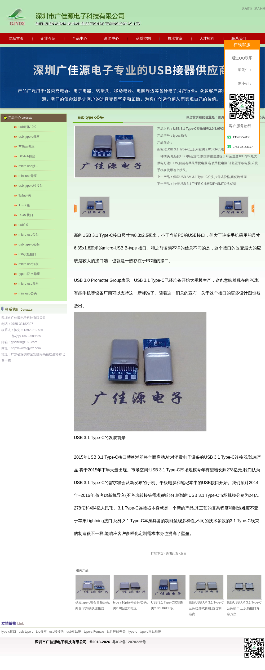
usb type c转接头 (31, 185)
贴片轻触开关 (116, 631)
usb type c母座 (29, 137)
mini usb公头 (28, 293)
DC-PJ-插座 (27, 156)
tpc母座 (41, 631)
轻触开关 (25, 195)
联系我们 (238, 38)
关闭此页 (172, 553)
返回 (183, 553)
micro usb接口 (29, 166)
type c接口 (8, 631)
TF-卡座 (24, 205)
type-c (132, 631)
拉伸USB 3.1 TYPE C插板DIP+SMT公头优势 (205, 184)
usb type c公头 (29, 244)
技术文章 (175, 38)
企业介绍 (48, 38)
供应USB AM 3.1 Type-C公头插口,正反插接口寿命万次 (244, 608)
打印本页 (157, 553)
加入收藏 (259, 8)
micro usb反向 (29, 283)
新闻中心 (111, 38)
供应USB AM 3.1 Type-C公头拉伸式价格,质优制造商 (210, 177)
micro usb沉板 (29, 264)
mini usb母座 (28, 176)
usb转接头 (56, 631)
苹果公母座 (26, 146)
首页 (221, 117)
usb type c (26, 631)
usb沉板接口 (27, 254)
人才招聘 (207, 38)
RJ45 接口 (26, 215)
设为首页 (247, 8)
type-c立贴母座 (150, 631)
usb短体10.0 (27, 127)
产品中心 (79, 38)
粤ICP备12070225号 (129, 642)
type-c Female (94, 631)
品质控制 (143, 38)
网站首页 (16, 38)
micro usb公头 (29, 234)
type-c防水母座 (29, 274)
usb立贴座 (74, 631)
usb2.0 (23, 225)
